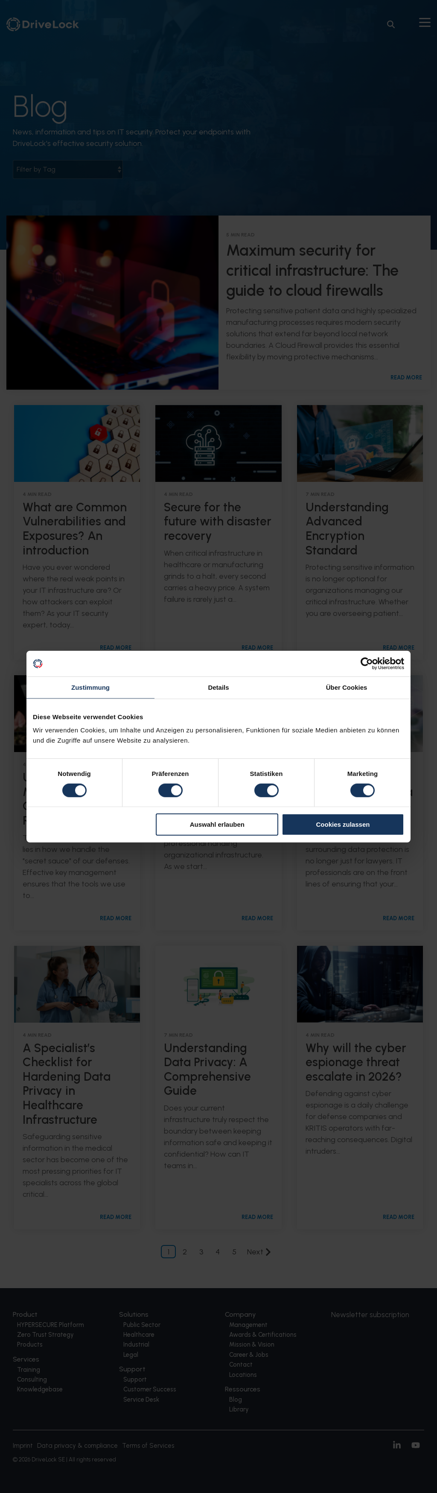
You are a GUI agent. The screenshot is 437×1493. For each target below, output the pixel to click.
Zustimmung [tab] (90, 687)
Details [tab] (218, 687)
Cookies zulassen (343, 824)
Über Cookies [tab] (346, 687)
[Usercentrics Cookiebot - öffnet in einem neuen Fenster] (366, 663)
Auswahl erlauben (217, 824)
